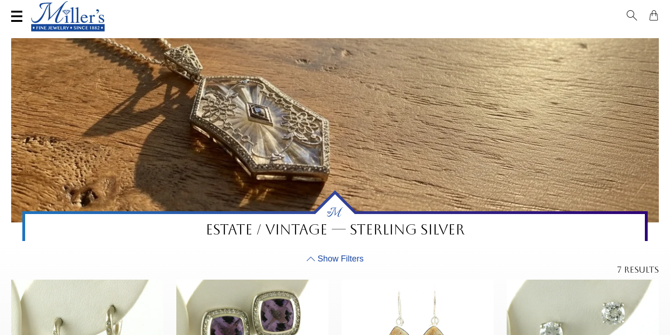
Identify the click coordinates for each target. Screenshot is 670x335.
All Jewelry (552, 35)
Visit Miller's (131, 8)
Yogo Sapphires (221, 35)
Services (291, 8)
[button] (634, 8)
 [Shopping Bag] (651, 8)
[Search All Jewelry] (565, 8)
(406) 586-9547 (54, 8)
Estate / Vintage (487, 35)
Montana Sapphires (301, 35)
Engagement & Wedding (397, 35)
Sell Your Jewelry (216, 8)
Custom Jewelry (618, 35)
